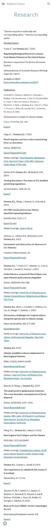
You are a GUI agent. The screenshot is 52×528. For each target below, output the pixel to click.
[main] (26, 14)
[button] (3, 4)
